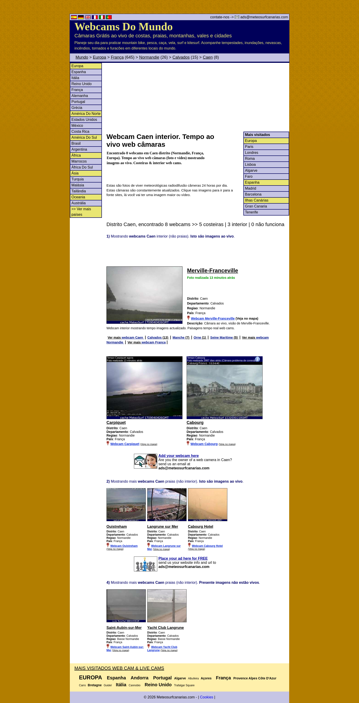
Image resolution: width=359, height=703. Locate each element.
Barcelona (253, 194)
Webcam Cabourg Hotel (207, 546)
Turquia (77, 179)
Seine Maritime (222, 337)
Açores (206, 678)
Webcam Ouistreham (124, 546)
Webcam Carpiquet (124, 444)
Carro (82, 685)
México (77, 125)
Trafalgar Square (184, 685)
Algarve (251, 170)
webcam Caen (133, 337)
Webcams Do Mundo (123, 26)
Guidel (108, 685)
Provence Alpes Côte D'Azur (254, 678)
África (76, 155)
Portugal (78, 102)
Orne (198, 337)
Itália (75, 78)
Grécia (76, 108)
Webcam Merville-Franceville (213, 318)
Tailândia (78, 191)
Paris (249, 147)
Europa (99, 57)
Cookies (206, 697)
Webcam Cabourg (204, 444)
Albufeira (193, 678)
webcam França (154, 342)
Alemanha (79, 96)
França (117, 57)
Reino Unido (81, 84)
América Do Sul (84, 137)
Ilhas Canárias (256, 200)
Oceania (78, 197)
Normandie (149, 57)
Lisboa (250, 164)
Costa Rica (80, 131)
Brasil (76, 143)
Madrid (250, 188)
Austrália (78, 203)
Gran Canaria (256, 206)
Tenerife (251, 212)
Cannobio (134, 685)
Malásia (77, 185)
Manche (179, 337)
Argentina (79, 149)
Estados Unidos (84, 120)
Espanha (78, 72)
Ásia (75, 173)
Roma (250, 159)
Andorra (140, 677)
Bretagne (95, 685)
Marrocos (79, 161)
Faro (249, 176)
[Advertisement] (197, 97)
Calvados (181, 57)
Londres (251, 153)
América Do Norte (86, 114)
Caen (208, 57)
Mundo (82, 57)
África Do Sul (82, 167)
